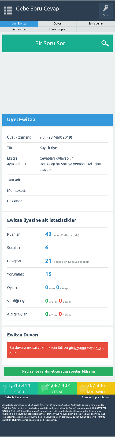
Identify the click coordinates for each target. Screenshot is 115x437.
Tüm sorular (19, 29)
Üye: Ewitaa (19, 23)
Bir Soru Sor (50, 43)
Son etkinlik (96, 23)
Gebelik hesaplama (16, 397)
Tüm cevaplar (57, 29)
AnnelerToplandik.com (96, 397)
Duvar (57, 23)
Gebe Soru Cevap (37, 8)
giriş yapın (77, 347)
